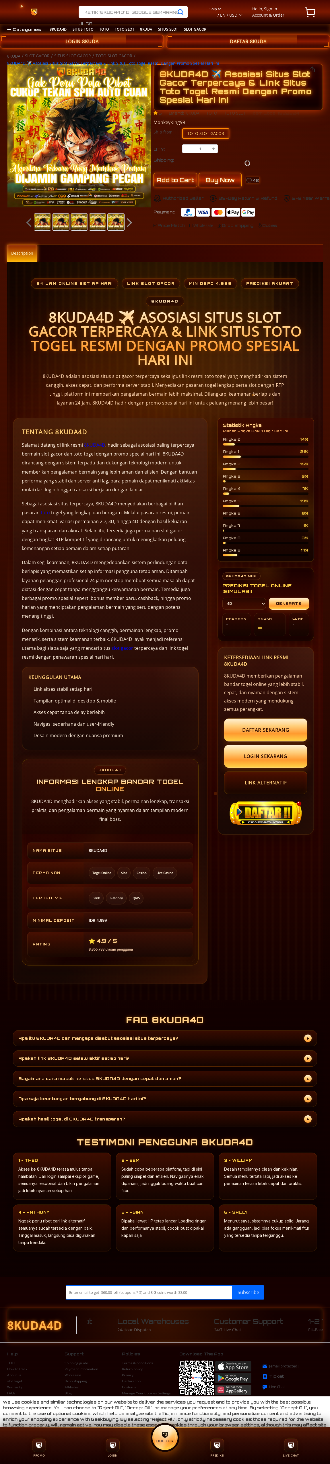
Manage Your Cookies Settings (146, 1393)
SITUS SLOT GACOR (72, 55)
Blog (68, 1393)
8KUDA (146, 29)
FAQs (11, 1393)
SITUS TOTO (83, 29)
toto (45, 512)
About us (14, 1375)
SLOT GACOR (195, 29)
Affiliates (72, 1387)
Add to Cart (175, 180)
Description (22, 253)
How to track (17, 1369)
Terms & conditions (137, 1363)
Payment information (81, 1369)
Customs (129, 1387)
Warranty (14, 1387)
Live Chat (273, 1387)
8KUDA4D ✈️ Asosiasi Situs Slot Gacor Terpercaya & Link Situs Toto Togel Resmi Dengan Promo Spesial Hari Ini (113, 63)
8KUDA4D (58, 29)
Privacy (127, 1375)
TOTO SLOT (125, 29)
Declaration (131, 1381)
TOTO (104, 29)
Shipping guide (76, 1363)
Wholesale (73, 1375)
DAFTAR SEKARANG (265, 730)
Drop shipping (76, 1381)
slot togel (14, 1381)
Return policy (132, 1369)
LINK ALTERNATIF (266, 783)
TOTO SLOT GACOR (114, 55)
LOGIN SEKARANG (266, 756)
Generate (289, 603)
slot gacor (122, 648)
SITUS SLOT (168, 29)
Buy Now (220, 180)
